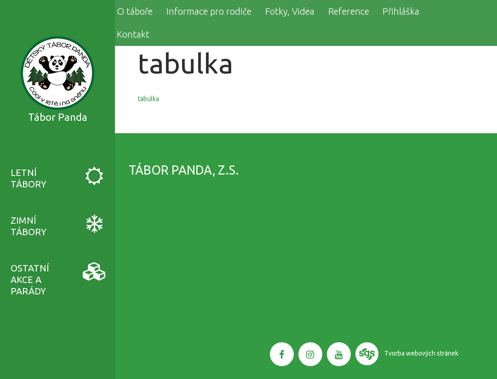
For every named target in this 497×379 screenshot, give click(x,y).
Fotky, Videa (289, 11)
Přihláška (401, 11)
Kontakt (133, 34)
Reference (348, 11)
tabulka (148, 98)
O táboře (135, 11)
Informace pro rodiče (208, 11)
